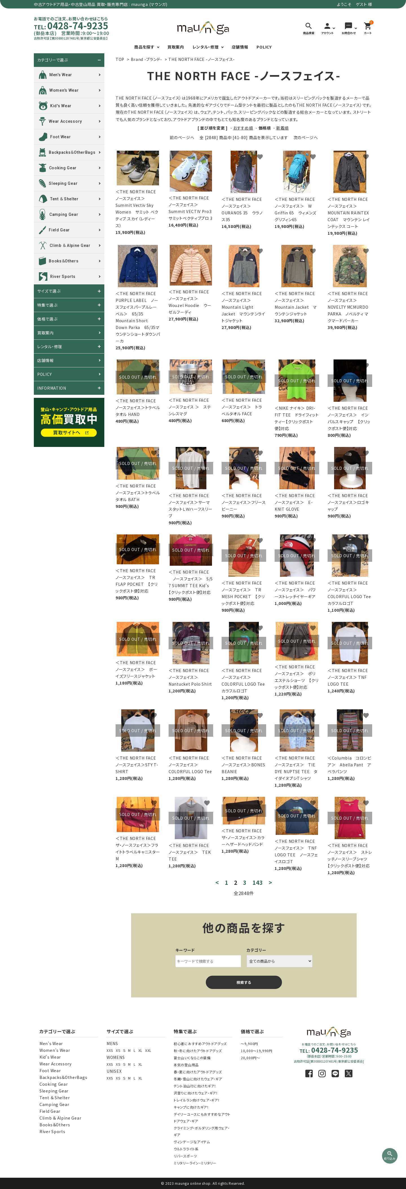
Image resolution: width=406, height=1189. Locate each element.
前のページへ (182, 137)
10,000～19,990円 (256, 1050)
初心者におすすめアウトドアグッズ (200, 1043)
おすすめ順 (243, 128)
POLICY (264, 47)
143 (257, 882)
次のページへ (306, 137)
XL (140, 1050)
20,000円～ (250, 1057)
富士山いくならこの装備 (192, 1057)
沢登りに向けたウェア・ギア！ (196, 1093)
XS (118, 1050)
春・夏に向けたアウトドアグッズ (198, 1071)
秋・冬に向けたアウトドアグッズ (198, 1050)
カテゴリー (256, 950)
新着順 (282, 128)
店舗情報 (240, 47)
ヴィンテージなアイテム (192, 1141)
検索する (244, 982)
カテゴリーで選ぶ (52, 60)
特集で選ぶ (47, 305)
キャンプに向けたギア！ (191, 1107)
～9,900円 (249, 1043)
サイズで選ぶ (48, 291)
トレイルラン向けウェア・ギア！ (197, 1100)
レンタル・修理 (206, 47)
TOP (120, 59)
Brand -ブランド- (146, 59)
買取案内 (175, 47)
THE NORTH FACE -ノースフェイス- (201, 59)
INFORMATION (51, 388)
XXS (110, 1050)
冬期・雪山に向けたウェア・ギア (198, 1078)
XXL (148, 1050)
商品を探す (144, 47)
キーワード (185, 950)
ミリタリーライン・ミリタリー (195, 1163)
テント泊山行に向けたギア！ (195, 1085)
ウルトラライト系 (186, 1148)
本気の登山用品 (186, 1064)
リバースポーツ (185, 1155)
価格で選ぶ (47, 319)
